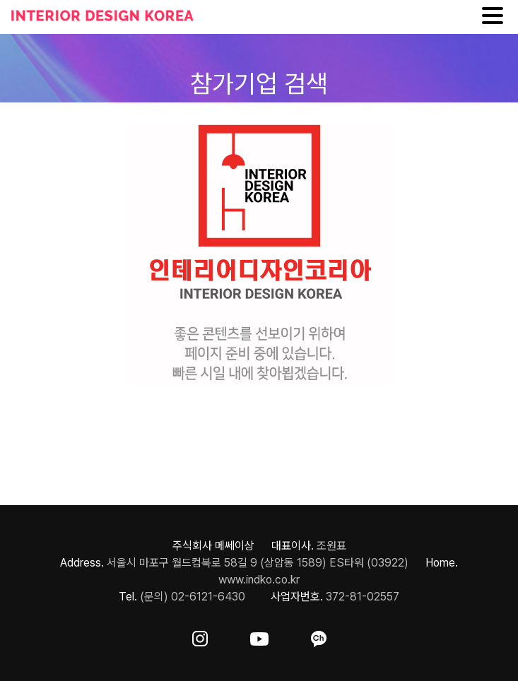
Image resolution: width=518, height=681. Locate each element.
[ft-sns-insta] (200, 636)
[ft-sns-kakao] (319, 636)
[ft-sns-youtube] (259, 636)
